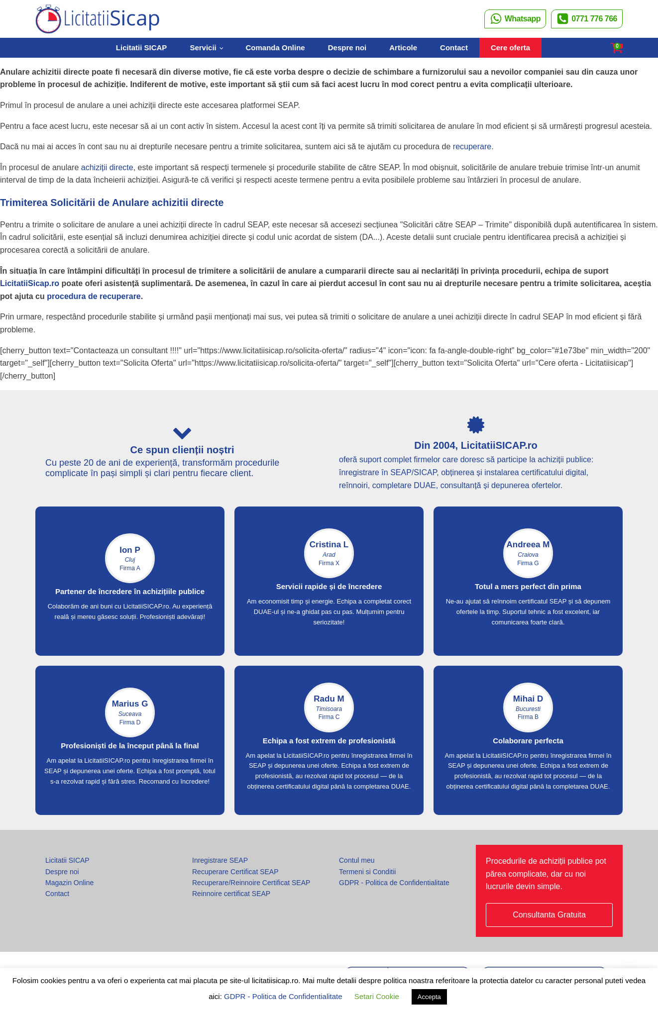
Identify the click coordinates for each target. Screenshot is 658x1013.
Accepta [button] (429, 997)
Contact (454, 47)
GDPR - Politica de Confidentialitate (394, 883)
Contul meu (357, 860)
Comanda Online (275, 47)
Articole (403, 47)
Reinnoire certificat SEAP (231, 894)
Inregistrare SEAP (220, 860)
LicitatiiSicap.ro (29, 283)
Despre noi (347, 47)
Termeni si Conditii (367, 872)
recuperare (472, 146)
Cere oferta (510, 47)
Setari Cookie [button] (376, 996)
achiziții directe (107, 167)
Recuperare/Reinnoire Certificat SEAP (251, 883)
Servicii (203, 47)
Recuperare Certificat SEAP (235, 872)
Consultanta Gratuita (549, 915)
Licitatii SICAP (141, 47)
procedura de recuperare (94, 296)
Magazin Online (69, 883)
